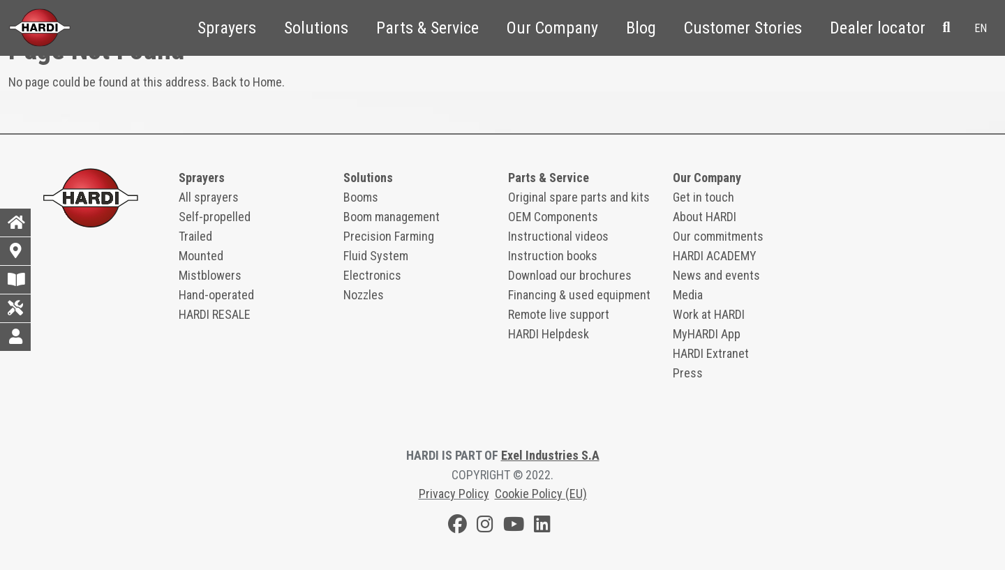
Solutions (316, 28)
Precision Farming (388, 236)
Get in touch (703, 197)
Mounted (201, 255)
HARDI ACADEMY (715, 255)
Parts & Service (427, 28)
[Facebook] (457, 526)
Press (688, 373)
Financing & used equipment (579, 294)
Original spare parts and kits (579, 197)
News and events (716, 275)
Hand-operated (216, 294)
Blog (641, 28)
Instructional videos (558, 236)
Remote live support (558, 314)
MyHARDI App (706, 334)
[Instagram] (485, 526)
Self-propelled (215, 216)
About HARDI (704, 216)
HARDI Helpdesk (548, 334)
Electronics (372, 275)
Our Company (552, 28)
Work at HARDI (709, 314)
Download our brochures (570, 275)
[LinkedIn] (542, 526)
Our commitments (718, 236)
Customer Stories (743, 28)
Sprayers (227, 28)
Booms (360, 197)
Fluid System (375, 255)
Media (688, 294)
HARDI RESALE (215, 314)
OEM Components (553, 216)
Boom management (391, 216)
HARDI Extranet (711, 353)
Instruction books (552, 255)
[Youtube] (513, 526)
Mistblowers (210, 275)
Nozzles (363, 294)
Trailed (195, 236)
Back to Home (247, 82)
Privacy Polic (451, 493)
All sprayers (209, 197)
